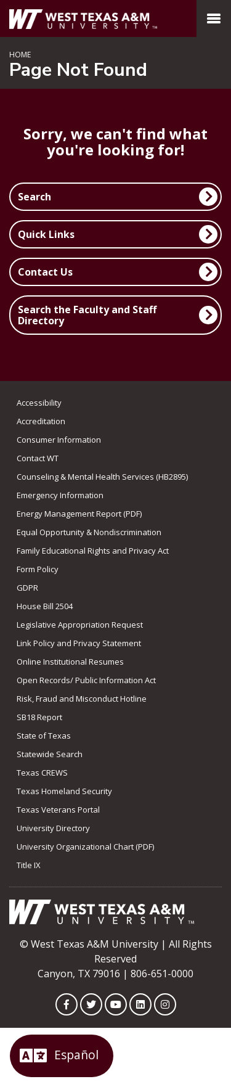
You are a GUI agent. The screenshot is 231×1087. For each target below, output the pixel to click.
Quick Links (46, 234)
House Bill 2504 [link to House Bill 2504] (45, 606)
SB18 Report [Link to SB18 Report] (39, 717)
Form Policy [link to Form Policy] (38, 569)
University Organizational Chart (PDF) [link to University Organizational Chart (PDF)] (85, 846)
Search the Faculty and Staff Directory (87, 315)
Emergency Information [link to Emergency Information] (60, 495)
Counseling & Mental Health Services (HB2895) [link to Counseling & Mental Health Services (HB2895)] (102, 476)
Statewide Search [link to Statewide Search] (50, 754)
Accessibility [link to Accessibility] (39, 402)
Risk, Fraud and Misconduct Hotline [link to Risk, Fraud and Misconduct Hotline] (82, 698)
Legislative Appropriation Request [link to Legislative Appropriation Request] (80, 624)
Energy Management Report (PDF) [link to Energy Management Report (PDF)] (79, 513)
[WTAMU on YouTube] (116, 1004)
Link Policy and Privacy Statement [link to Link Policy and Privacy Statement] (79, 643)
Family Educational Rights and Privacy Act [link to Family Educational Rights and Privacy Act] (93, 550)
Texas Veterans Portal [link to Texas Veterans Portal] (58, 809)
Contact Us (45, 272)
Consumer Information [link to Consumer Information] (59, 439)
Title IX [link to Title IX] (29, 865)
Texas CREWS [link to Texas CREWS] (42, 772)
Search (34, 196)
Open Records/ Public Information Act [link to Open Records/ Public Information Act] (86, 680)
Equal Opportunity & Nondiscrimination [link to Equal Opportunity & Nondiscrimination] (89, 532)
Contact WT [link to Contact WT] (38, 458)
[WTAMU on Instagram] (165, 1004)
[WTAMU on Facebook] (66, 1004)
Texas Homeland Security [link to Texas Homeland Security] (64, 791)
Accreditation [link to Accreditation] (41, 421)
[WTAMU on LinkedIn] (140, 1004)
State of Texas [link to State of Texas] (44, 735)
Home (20, 54)
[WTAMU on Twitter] (91, 1004)
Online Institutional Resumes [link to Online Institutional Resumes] (70, 661)
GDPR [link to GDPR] (27, 587)
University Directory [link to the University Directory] (53, 828)
